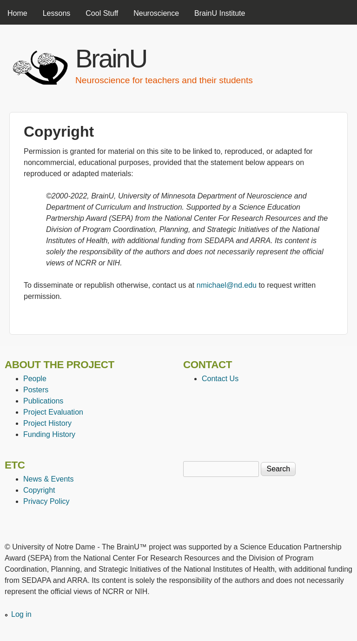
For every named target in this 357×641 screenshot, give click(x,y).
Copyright (39, 490)
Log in (21, 614)
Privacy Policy (46, 501)
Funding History (49, 434)
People (34, 379)
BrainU (110, 58)
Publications (43, 401)
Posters (35, 390)
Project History (47, 423)
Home (17, 13)
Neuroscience (156, 13)
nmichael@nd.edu (227, 285)
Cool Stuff (102, 13)
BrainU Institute (219, 13)
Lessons (57, 13)
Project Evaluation (53, 412)
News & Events (48, 479)
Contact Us (220, 379)
